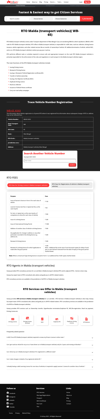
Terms (11, 413)
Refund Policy (26, 413)
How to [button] (52, 2)
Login (80, 2)
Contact (66, 2)
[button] (20, 18)
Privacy (17, 413)
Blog (40, 2)
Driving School (50, 5)
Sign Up (87, 2)
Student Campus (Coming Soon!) (79, 5)
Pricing (46, 2)
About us (35, 2)
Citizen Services (20, 5)
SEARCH (72, 165)
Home (28, 2)
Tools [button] (60, 2)
